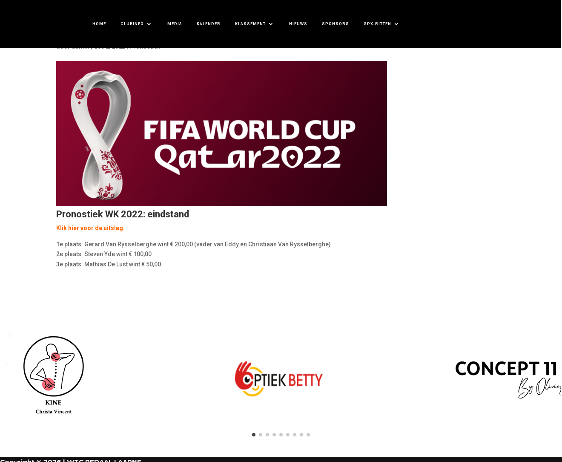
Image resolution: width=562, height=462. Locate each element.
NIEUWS (298, 23)
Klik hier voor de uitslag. (90, 228)
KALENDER (209, 23)
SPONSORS (335, 23)
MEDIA (174, 23)
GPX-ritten (377, 23)
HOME (99, 23)
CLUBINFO (132, 23)
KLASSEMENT (250, 23)
